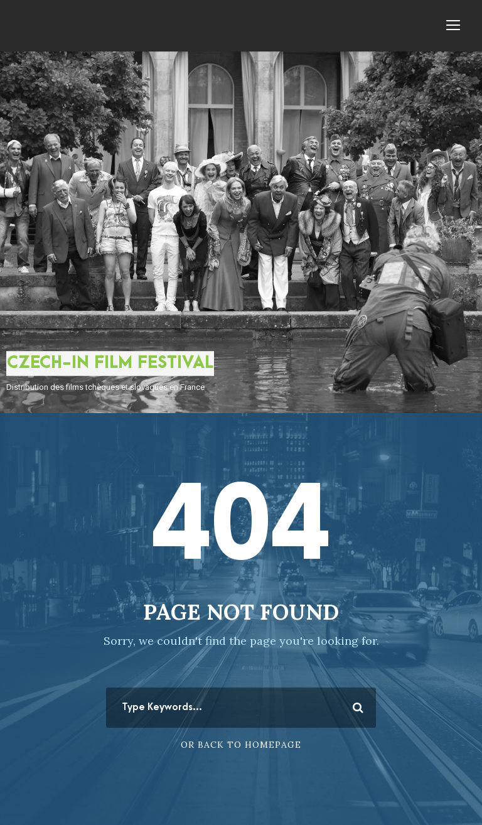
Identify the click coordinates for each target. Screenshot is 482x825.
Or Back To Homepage (241, 744)
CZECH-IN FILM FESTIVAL (110, 362)
